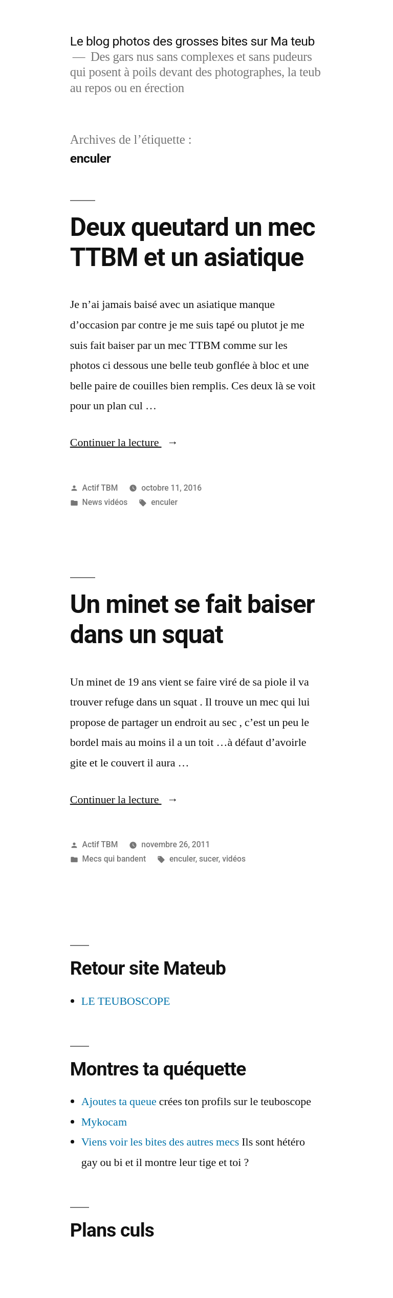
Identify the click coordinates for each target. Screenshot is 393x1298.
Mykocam (104, 1122)
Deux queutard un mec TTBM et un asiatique (192, 242)
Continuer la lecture (124, 442)
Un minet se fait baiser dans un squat (192, 619)
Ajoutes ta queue (119, 1101)
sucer (209, 859)
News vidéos (105, 502)
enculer (164, 502)
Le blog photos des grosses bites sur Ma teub (192, 41)
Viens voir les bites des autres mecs (160, 1142)
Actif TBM (100, 488)
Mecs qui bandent (114, 859)
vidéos (234, 859)
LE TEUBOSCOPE (125, 1001)
